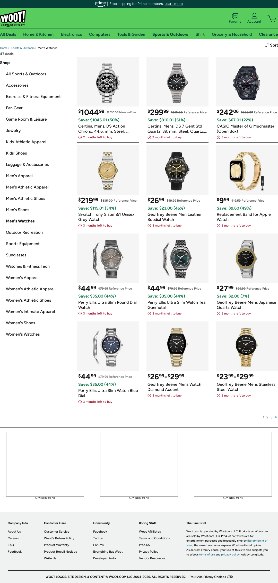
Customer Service (57, 531)
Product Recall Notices (60, 551)
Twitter (98, 538)
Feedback (15, 551)
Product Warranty (56, 545)
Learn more (173, 4)
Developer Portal (105, 558)
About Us (14, 531)
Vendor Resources (152, 558)
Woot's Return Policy (59, 538)
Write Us (50, 558)
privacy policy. (230, 554)
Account (254, 18)
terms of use (207, 554)
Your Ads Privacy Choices (208, 577)
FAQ (11, 545)
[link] (3, 48)
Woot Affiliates (150, 531)
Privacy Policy (148, 551)
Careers (13, 538)
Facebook (100, 531)
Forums (235, 18)
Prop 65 (144, 545)
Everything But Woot (108, 551)
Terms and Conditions (154, 538)
